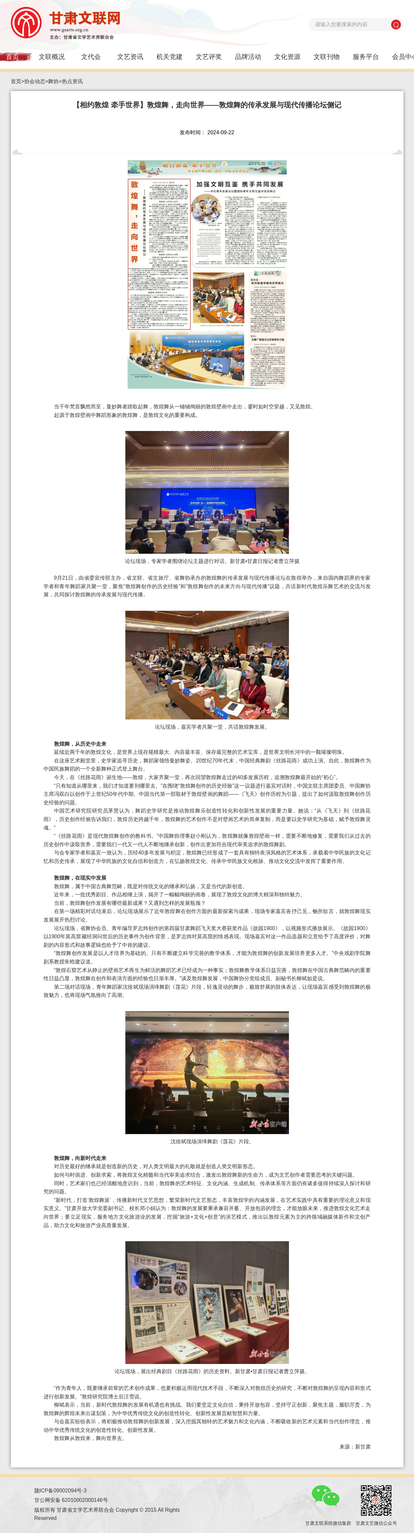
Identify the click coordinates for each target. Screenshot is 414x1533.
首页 (16, 81)
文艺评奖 (209, 56)
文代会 (91, 56)
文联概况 (52, 56)
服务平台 (366, 56)
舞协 (53, 81)
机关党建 (169, 56)
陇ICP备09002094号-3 (60, 1490)
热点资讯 (72, 81)
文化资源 (287, 56)
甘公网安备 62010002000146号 (71, 1500)
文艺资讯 (130, 56)
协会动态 (34, 81)
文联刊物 (327, 56)
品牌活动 (248, 56)
